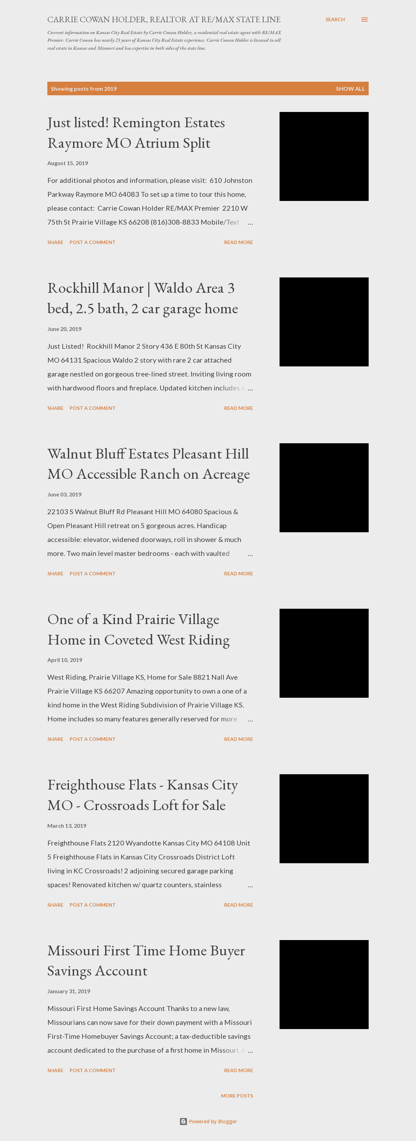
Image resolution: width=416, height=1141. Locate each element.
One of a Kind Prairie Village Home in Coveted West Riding (138, 629)
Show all (350, 88)
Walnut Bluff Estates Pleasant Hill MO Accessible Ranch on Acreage (148, 463)
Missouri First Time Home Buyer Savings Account (146, 960)
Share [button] (55, 242)
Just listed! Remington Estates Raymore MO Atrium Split (136, 132)
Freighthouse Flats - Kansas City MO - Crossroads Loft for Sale (142, 794)
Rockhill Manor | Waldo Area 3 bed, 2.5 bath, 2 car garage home (142, 297)
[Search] (335, 19)
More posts (237, 1096)
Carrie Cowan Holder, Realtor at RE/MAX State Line (164, 19)
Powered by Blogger (208, 1121)
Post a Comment (93, 242)
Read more (238, 242)
